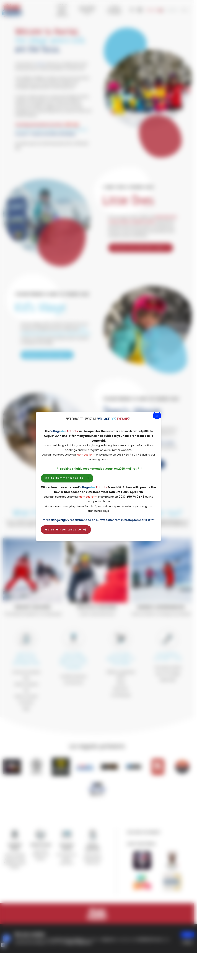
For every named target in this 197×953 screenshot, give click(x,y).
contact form (86, 454)
